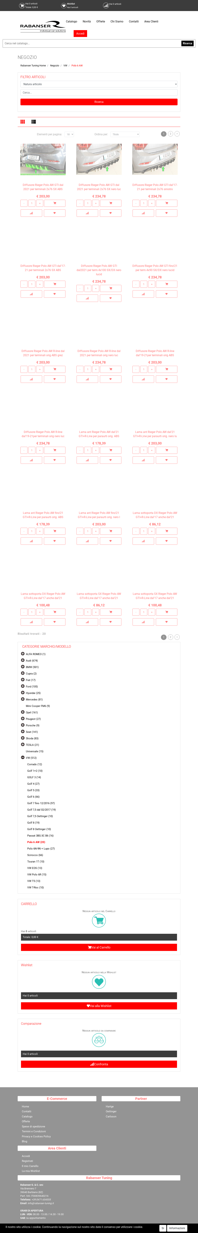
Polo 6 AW (77, 65)
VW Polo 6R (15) (36, 874)
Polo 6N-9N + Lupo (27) (41, 848)
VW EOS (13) (34, 868)
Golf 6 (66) (33, 796)
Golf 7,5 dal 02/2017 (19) (41, 809)
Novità (87, 21)
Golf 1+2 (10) (35, 770)
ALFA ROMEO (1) (35, 654)
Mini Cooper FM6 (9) (38, 706)
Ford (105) (32, 686)
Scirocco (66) (35, 855)
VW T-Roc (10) (35, 887)
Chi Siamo (117, 21)
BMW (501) (32, 667)
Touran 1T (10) (35, 861)
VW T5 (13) (33, 881)
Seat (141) (32, 732)
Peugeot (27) (33, 719)
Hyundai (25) (33, 693)
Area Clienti (151, 21)
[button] (99, 102)
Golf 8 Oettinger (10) (39, 829)
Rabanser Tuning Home (33, 65)
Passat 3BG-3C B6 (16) (40, 835)
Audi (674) (32, 660)
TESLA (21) (32, 744)
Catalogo (71, 21)
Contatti (134, 21)
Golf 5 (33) (33, 790)
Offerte (100, 21)
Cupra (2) (31, 673)
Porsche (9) (32, 725)
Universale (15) (34, 751)
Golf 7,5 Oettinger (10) (40, 816)
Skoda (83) (32, 738)
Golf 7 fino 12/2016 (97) (41, 803)
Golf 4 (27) (33, 783)
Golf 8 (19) (33, 822)
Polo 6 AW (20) (36, 842)
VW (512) (31, 757)
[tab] (23, 122)
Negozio (54, 65)
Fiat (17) (31, 680)
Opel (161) (32, 712)
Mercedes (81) (34, 699)
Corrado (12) (34, 764)
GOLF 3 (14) (34, 777)
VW (65, 65)
